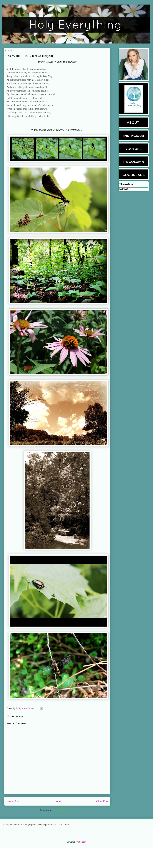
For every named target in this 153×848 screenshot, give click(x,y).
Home (57, 801)
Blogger (82, 842)
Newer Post (13, 801)
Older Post (102, 801)
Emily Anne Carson (25, 708)
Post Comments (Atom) (63, 810)
